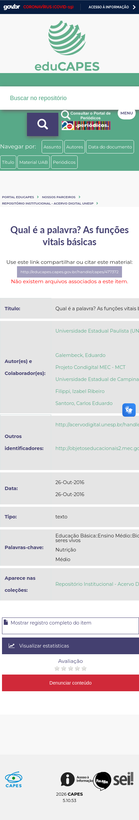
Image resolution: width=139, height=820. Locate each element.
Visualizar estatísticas (39, 646)
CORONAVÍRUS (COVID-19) (48, 7)
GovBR (11, 7)
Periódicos (64, 162)
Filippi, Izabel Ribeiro (79, 391)
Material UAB (33, 162)
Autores (74, 146)
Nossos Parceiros (59, 197)
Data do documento (110, 146)
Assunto (52, 146)
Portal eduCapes (18, 197)
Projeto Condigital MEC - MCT (90, 367)
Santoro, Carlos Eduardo (83, 403)
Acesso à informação (109, 7)
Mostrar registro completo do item (47, 623)
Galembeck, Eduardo (80, 355)
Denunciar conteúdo (70, 683)
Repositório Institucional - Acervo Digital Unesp (47, 203)
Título (8, 162)
